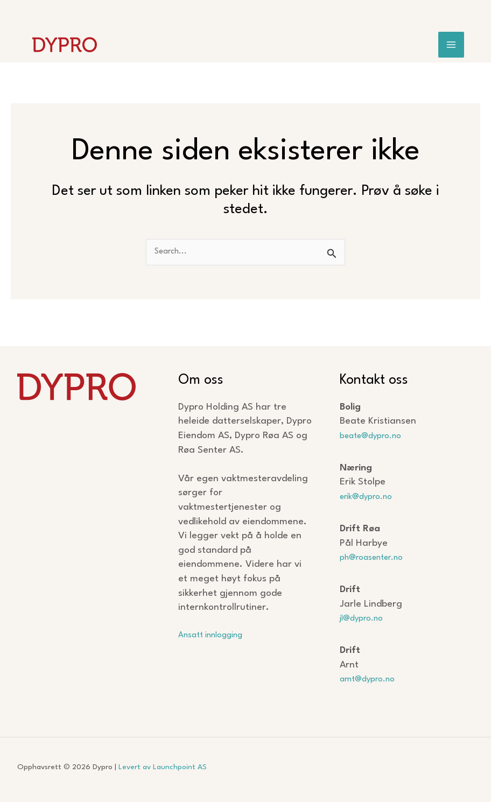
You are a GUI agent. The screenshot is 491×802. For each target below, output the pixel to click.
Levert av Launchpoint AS (162, 767)
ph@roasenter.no (378, 557)
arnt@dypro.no (372, 679)
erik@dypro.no (371, 496)
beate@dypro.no (376, 435)
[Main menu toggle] (451, 46)
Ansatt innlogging (217, 634)
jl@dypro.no (365, 618)
